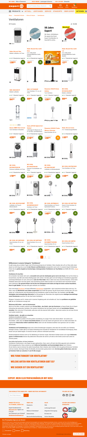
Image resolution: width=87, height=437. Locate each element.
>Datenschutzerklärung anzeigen (45, 427)
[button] (7, 434)
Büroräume (21, 288)
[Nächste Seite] (49, 257)
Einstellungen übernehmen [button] (62, 434)
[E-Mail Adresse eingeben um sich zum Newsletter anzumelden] (16, 395)
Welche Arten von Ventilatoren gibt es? (43, 361)
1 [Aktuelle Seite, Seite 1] (41, 257)
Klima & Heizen (31, 15)
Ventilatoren (40, 15)
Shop (10, 15)
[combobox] (39, 6)
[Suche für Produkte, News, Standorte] (38, 6)
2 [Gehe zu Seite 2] (45, 257)
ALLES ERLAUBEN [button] (78, 434)
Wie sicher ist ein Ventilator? (43, 367)
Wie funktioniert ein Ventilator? (43, 355)
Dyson (76, 269)
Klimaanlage (39, 288)
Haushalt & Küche (19, 15)
